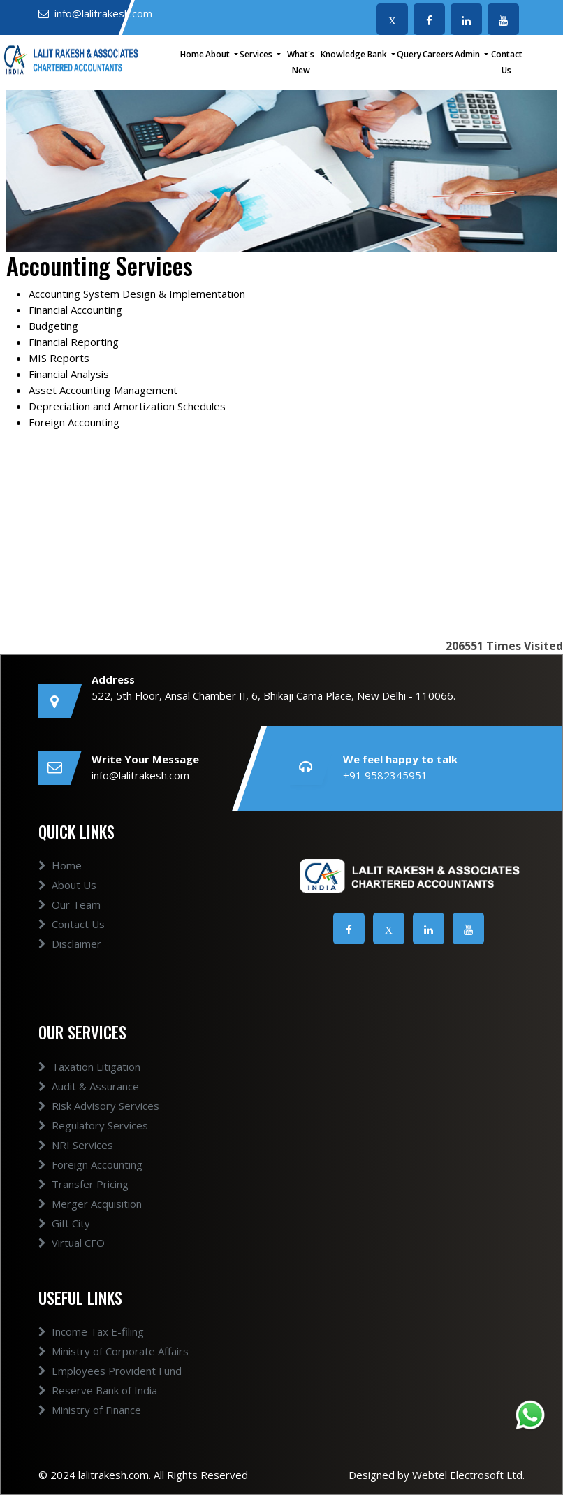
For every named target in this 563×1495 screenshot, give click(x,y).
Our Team (69, 904)
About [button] (218, 54)
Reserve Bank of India (97, 1390)
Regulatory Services (93, 1125)
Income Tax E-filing (91, 1331)
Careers (438, 54)
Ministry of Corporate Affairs (113, 1351)
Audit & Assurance (88, 1086)
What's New (300, 62)
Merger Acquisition (90, 1204)
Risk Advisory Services (98, 1106)
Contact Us (506, 62)
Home (192, 54)
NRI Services (75, 1145)
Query (409, 54)
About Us (67, 885)
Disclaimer (69, 944)
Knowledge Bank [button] (355, 54)
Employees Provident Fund (110, 1371)
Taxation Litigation (89, 1067)
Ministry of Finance (89, 1410)
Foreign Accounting (90, 1164)
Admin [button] (468, 54)
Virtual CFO (71, 1243)
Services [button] (257, 54)
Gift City (64, 1223)
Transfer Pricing (83, 1184)
